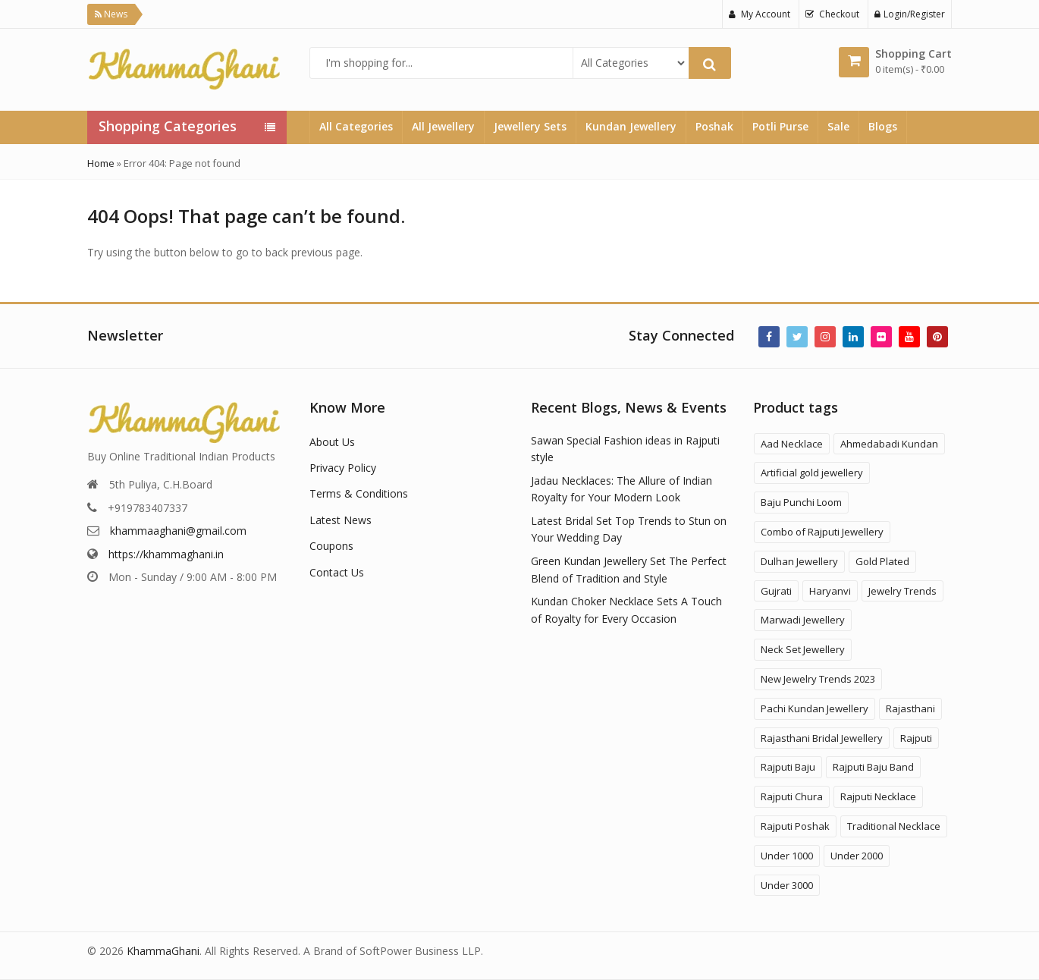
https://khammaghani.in (166, 554)
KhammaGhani (163, 951)
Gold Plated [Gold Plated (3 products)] (882, 561)
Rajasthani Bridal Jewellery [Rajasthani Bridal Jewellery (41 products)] (822, 738)
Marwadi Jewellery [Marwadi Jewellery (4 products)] (803, 620)
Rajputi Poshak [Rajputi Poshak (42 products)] (795, 826)
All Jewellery (443, 126)
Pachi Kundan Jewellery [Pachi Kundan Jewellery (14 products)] (814, 708)
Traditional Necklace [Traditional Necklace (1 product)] (893, 826)
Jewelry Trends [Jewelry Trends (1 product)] (902, 591)
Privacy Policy (342, 467)
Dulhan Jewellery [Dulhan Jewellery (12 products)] (799, 561)
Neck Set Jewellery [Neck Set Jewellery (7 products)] (803, 649)
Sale (838, 126)
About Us (332, 442)
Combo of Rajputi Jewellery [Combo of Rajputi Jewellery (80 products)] (822, 532)
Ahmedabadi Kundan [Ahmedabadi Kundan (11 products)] (889, 444)
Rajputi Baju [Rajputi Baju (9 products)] (788, 767)
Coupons (331, 546)
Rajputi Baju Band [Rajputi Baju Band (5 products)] (873, 767)
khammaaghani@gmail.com (178, 530)
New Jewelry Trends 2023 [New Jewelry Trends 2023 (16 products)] (818, 679)
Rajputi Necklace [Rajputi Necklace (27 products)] (878, 796)
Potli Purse (780, 126)
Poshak (714, 126)
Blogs (882, 126)
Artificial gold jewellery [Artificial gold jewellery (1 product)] (812, 472)
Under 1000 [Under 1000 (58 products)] (787, 855)
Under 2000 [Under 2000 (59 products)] (856, 855)
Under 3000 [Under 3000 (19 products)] (787, 885)
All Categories (356, 126)
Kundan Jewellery (630, 126)
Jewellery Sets (530, 126)
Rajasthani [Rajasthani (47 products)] (910, 708)
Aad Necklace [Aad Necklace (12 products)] (792, 444)
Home (101, 163)
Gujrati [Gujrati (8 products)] (776, 591)
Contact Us (336, 572)
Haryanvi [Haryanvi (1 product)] (830, 591)
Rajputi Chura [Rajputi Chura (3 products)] (792, 796)
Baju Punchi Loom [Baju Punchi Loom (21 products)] (801, 502)
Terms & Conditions (358, 493)
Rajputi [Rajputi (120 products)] (916, 738)
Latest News (340, 520)
